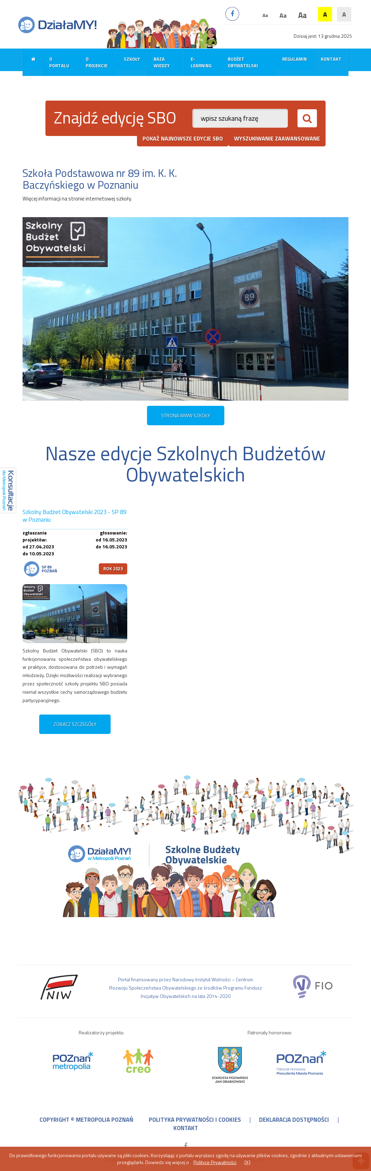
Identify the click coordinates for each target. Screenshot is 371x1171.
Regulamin (294, 58)
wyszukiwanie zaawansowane (277, 138)
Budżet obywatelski (243, 62)
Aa (265, 15)
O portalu (59, 62)
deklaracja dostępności (294, 1119)
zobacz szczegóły (74, 724)
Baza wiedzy (162, 62)
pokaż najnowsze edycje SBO (183, 138)
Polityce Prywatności (214, 1162)
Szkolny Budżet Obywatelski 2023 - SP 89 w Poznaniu (74, 516)
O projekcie (96, 62)
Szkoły (132, 58)
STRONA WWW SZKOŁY (185, 415)
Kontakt (331, 58)
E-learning (201, 62)
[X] (247, 1162)
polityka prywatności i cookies (195, 1119)
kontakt (185, 1127)
